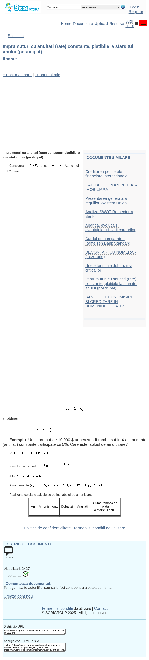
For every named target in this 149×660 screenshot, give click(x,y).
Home (66, 23)
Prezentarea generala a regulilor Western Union (106, 200)
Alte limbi (129, 23)
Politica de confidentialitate (47, 528)
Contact (101, 608)
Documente (83, 23)
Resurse (116, 23)
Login (134, 7)
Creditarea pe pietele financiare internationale (106, 173)
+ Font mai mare (17, 75)
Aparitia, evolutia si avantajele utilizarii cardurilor (110, 227)
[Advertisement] (74, 109)
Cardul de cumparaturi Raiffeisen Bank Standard (107, 241)
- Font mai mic (47, 75)
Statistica (16, 35)
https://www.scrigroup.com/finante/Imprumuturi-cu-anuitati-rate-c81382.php (35, 632)
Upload (101, 23)
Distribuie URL (14, 626)
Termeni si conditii (57, 608)
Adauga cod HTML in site (21, 641)
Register (136, 11)
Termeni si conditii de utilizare (99, 528)
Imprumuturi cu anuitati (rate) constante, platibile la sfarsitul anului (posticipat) (111, 283)
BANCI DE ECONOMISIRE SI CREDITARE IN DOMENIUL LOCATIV (109, 301)
